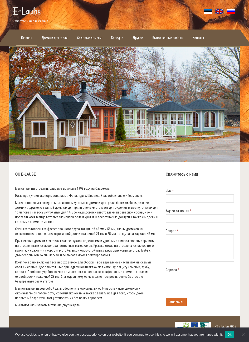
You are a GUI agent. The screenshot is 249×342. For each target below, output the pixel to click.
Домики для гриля (55, 38)
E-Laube (27, 11)
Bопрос (172, 231)
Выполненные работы (167, 38)
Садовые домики (89, 38)
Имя (170, 191)
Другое (138, 38)
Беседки (117, 38)
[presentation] (202, 282)
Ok (230, 334)
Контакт (198, 38)
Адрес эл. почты (178, 211)
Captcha (172, 270)
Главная (26, 38)
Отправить (176, 302)
